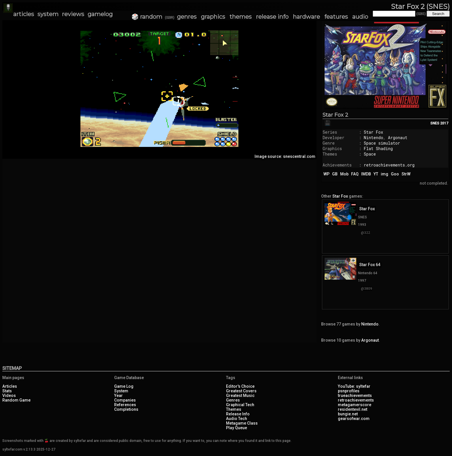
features (336, 16)
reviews (73, 14)
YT (376, 174)
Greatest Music (240, 395)
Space (370, 154)
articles (23, 14)
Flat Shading (378, 148)
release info (272, 16)
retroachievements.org (389, 165)
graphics (213, 16)
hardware (306, 16)
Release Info (238, 414)
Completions (126, 409)
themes (240, 16)
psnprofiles (348, 391)
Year (118, 395)
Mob (344, 174)
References (125, 404)
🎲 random (146, 16)
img (384, 174)
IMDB (366, 174)
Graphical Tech (240, 404)
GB (335, 174)
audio (360, 16)
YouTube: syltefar (354, 386)
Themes (233, 409)
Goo (395, 174)
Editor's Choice (240, 386)
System (121, 391)
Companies (125, 400)
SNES (434, 123)
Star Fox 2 (335, 115)
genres (187, 16)
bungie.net (348, 414)
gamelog (100, 14)
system (48, 14)
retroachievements (356, 400)
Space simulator (382, 143)
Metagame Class (242, 423)
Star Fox (373, 132)
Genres (233, 400)
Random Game (16, 400)
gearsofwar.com (354, 418)
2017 (444, 123)
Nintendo (373, 137)
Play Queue (236, 427)
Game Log (123, 386)
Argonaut (397, 137)
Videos (9, 395)
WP (326, 174)
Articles (9, 386)
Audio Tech (236, 418)
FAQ (355, 174)
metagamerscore (354, 404)
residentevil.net (352, 409)
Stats (7, 391)
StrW (406, 174)
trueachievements (355, 395)
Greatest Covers (241, 391)
